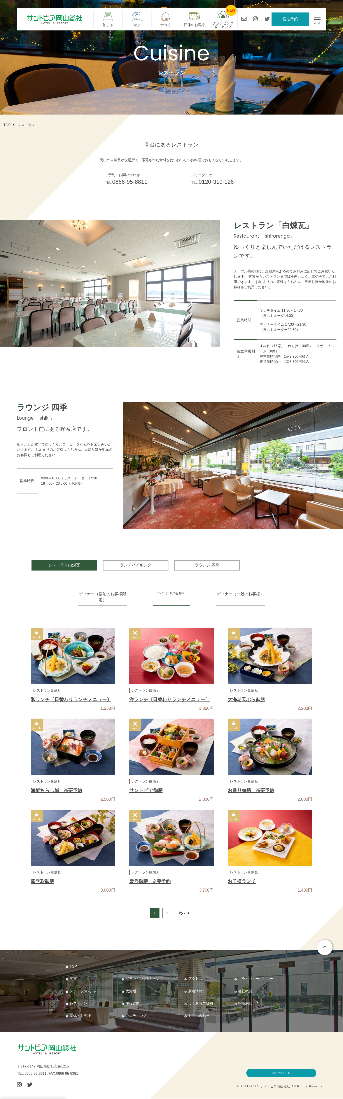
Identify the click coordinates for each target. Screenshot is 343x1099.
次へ (184, 913)
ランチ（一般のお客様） (171, 594)
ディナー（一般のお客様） (247, 594)
